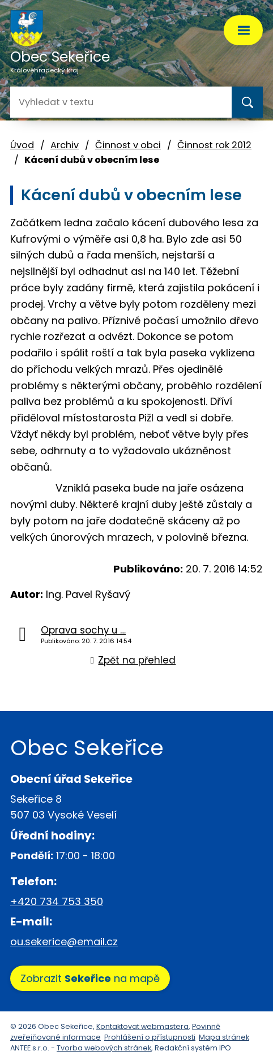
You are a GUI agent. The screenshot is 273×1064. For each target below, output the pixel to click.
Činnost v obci (128, 145)
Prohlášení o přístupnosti (149, 1037)
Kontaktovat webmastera (142, 1026)
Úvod (22, 145)
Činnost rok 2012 (214, 145)
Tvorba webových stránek (104, 1048)
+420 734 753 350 (56, 901)
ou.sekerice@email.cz (64, 941)
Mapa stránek (224, 1037)
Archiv (64, 145)
